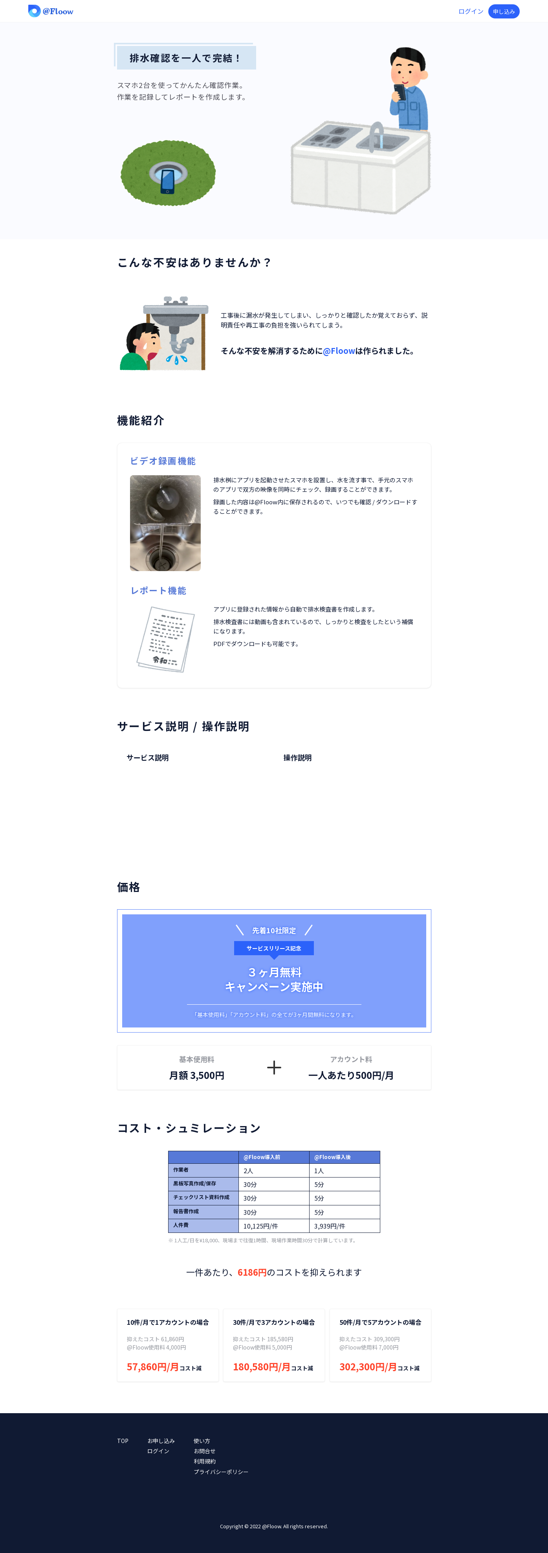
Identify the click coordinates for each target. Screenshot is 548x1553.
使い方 (202, 1441)
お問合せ (205, 1451)
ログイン (471, 11)
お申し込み (161, 1441)
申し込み (504, 11)
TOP (122, 1441)
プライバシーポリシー (221, 1472)
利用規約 (205, 1461)
